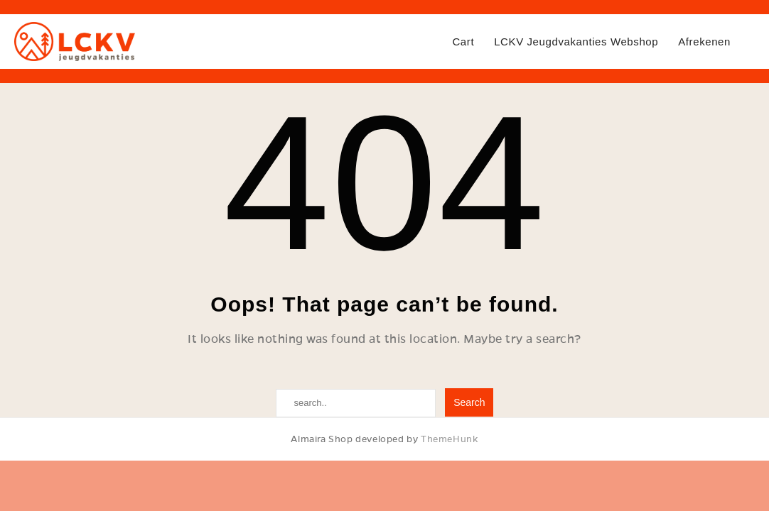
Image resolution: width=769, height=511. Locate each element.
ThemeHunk (449, 439)
